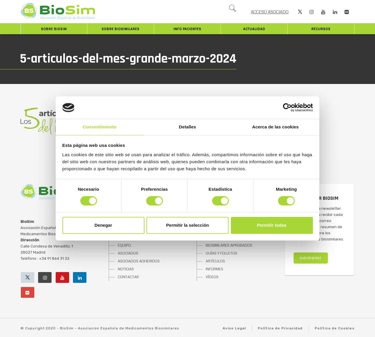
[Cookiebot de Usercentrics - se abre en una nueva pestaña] (287, 107)
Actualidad (254, 29)
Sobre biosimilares (120, 29)
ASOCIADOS (128, 253)
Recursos (320, 29)
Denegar (103, 225)
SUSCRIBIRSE (311, 258)
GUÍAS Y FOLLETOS (221, 253)
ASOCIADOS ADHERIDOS (139, 261)
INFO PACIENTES (187, 29)
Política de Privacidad (280, 328)
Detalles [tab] (187, 126)
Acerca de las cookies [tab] (275, 126)
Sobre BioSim (54, 29)
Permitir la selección (187, 225)
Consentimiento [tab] (100, 126)
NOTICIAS (126, 269)
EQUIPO (124, 245)
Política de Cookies (334, 328)
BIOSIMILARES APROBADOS (229, 245)
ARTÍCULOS (215, 261)
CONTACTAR (128, 277)
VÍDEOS (212, 277)
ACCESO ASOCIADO (270, 12)
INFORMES (214, 269)
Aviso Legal (234, 328)
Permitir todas (272, 225)
